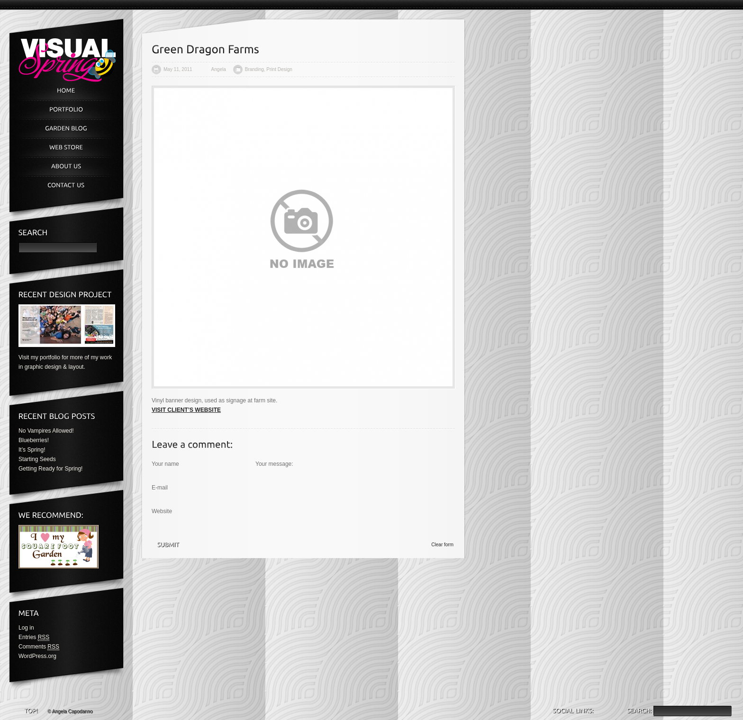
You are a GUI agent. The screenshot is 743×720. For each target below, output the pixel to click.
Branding (254, 69)
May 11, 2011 (177, 69)
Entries (33, 637)
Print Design (279, 69)
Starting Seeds (37, 459)
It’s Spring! (31, 449)
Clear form (442, 544)
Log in (26, 627)
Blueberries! (33, 440)
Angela (218, 69)
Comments (38, 646)
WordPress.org (37, 656)
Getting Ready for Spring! (50, 468)
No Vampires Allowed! (46, 430)
